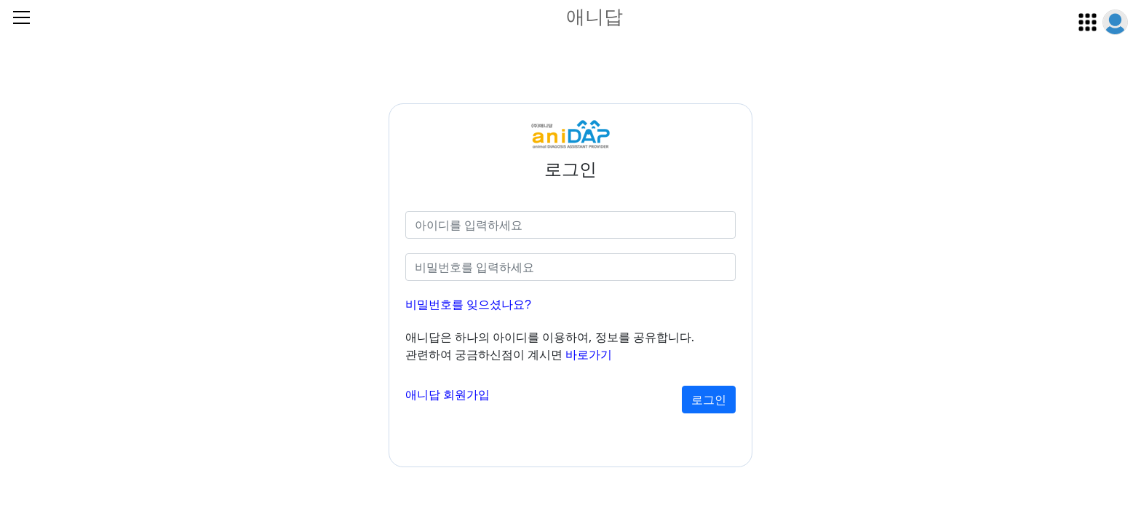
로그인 (708, 400)
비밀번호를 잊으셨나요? (468, 304)
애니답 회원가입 (447, 395)
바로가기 (588, 355)
